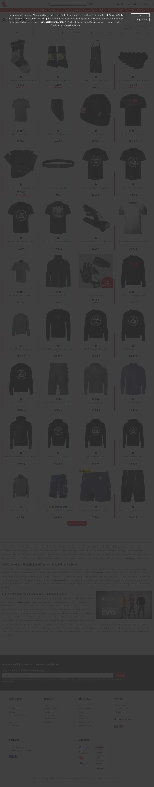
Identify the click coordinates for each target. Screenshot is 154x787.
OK (140, 15)
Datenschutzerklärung (52, 21)
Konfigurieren (140, 19)
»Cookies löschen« (97, 21)
